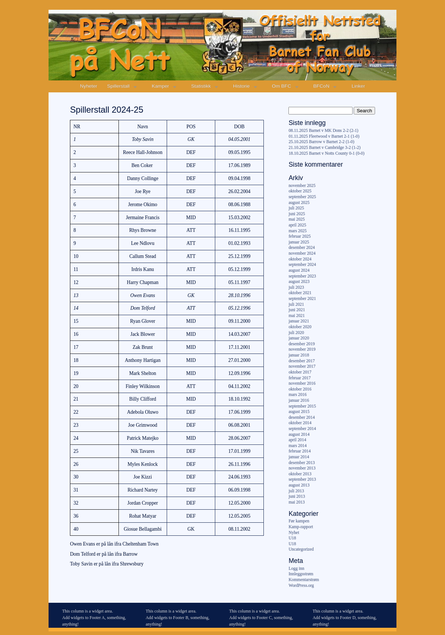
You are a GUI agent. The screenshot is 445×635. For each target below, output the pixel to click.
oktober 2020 (299, 326)
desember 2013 (301, 462)
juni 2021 (296, 309)
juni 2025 (296, 213)
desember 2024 (301, 247)
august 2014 (298, 434)
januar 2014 (298, 456)
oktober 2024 (299, 259)
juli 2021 (296, 304)
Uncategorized (300, 549)
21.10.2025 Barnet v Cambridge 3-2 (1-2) (324, 147)
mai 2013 (296, 502)
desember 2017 (301, 360)
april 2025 (297, 224)
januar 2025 (298, 242)
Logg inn (296, 568)
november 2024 (301, 253)
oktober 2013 (299, 473)
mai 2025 (296, 219)
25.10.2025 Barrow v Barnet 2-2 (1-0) (321, 141)
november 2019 (301, 349)
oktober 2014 (299, 422)
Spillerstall (118, 86)
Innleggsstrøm (300, 573)
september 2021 (302, 298)
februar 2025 (299, 236)
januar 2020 (298, 338)
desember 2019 (301, 343)
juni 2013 (296, 496)
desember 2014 (301, 417)
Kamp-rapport (300, 526)
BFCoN (321, 86)
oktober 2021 (299, 292)
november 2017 (301, 366)
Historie (241, 86)
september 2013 (302, 479)
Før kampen (298, 520)
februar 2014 (299, 451)
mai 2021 (296, 315)
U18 (292, 537)
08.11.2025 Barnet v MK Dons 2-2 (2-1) (323, 130)
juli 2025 (296, 207)
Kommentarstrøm (303, 579)
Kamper (160, 86)
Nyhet (293, 532)
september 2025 (302, 196)
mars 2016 (297, 394)
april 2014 (297, 439)
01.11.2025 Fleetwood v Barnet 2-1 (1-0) (323, 136)
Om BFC (281, 86)
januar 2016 (298, 400)
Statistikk (201, 86)
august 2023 (298, 281)
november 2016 (301, 383)
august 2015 (298, 411)
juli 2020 (296, 332)
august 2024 (298, 270)
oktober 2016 (299, 389)
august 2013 (298, 485)
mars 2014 (297, 445)
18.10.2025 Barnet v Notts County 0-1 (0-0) (326, 153)
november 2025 (301, 185)
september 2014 (302, 428)
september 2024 (302, 264)
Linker (358, 86)
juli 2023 (296, 287)
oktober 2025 (299, 190)
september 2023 (302, 276)
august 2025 (298, 202)
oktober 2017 (299, 372)
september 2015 (302, 406)
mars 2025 (297, 230)
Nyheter (88, 86)
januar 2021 (298, 320)
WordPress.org (301, 585)
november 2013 (301, 468)
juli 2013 (296, 490)
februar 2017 (299, 377)
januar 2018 (298, 355)
